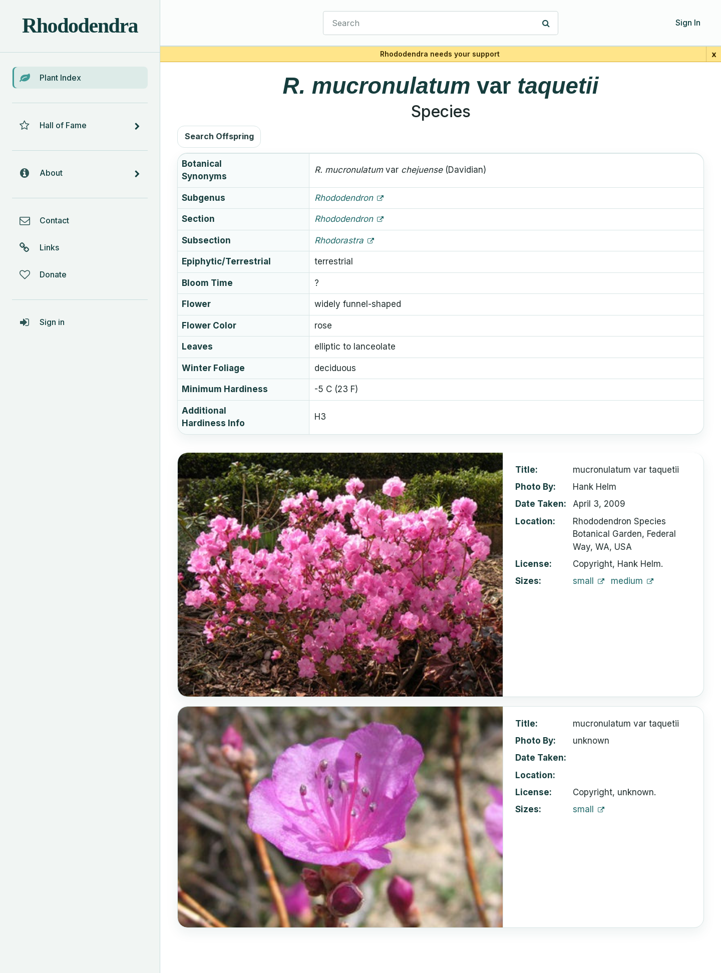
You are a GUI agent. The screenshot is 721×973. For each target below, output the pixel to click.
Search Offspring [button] (219, 136)
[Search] (546, 23)
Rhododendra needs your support (440, 54)
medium (628, 581)
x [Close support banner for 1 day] (713, 54)
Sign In (687, 23)
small (584, 581)
